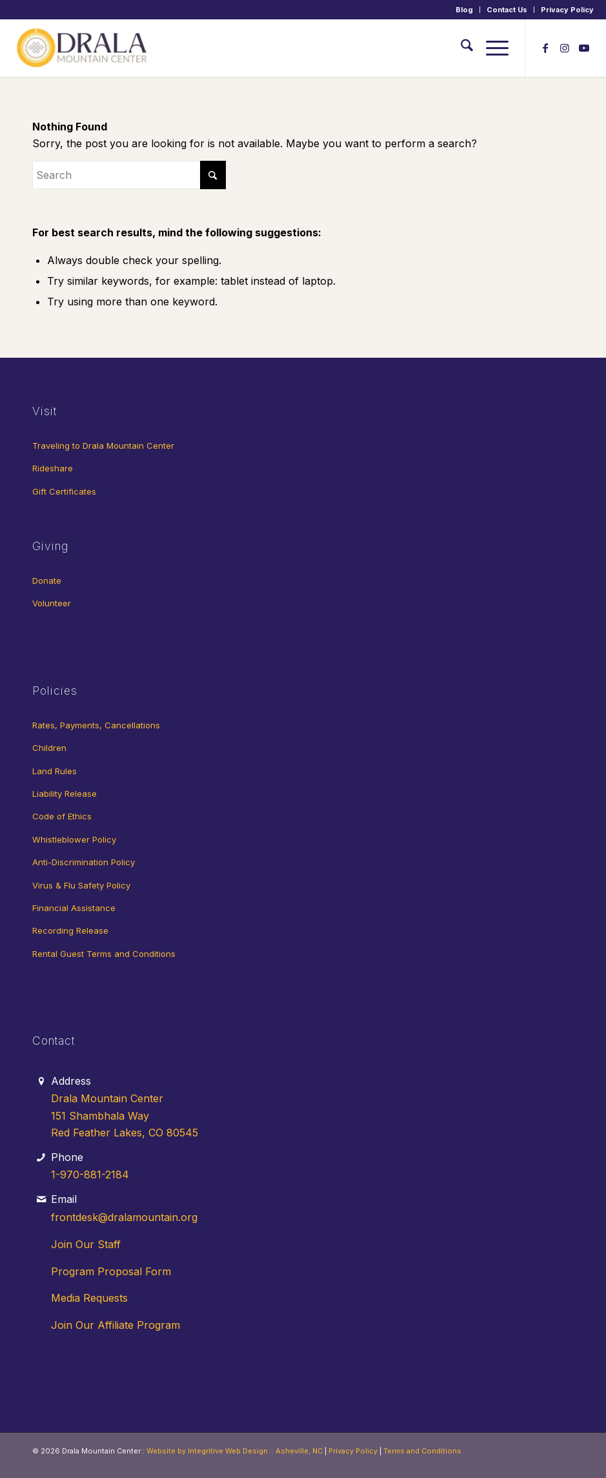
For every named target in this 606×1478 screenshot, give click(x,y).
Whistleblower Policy (74, 839)
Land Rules (54, 771)
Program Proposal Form (111, 1271)
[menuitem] (464, 9)
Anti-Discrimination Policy (83, 862)
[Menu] (491, 48)
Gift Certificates (64, 491)
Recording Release (70, 930)
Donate (46, 580)
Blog (464, 9)
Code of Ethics (62, 816)
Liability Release (64, 793)
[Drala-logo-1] (83, 48)
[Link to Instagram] (564, 47)
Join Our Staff (86, 1244)
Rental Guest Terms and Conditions (104, 954)
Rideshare (52, 468)
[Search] (460, 48)
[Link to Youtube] (584, 47)
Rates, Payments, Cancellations (96, 725)
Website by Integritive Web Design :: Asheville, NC (234, 1450)
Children (49, 748)
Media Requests (89, 1297)
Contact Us (507, 9)
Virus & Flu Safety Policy (81, 885)
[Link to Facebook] (545, 47)
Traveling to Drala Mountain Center (103, 445)
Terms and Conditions (422, 1450)
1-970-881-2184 (90, 1174)
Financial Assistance (74, 908)
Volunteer (51, 603)
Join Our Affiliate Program (115, 1325)
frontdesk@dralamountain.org (124, 1217)
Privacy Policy (567, 9)
